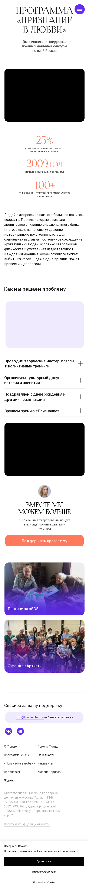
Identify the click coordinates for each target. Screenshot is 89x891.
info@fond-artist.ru (30, 717)
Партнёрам (12, 772)
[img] (44, 646)
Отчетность (46, 755)
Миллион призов (49, 772)
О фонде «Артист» (25, 665)
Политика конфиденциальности (27, 824)
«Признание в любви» (19, 763)
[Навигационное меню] (79, 9)
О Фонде (10, 746)
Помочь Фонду (48, 746)
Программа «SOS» (24, 608)
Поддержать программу (44, 540)
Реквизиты (45, 763)
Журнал (9, 780)
